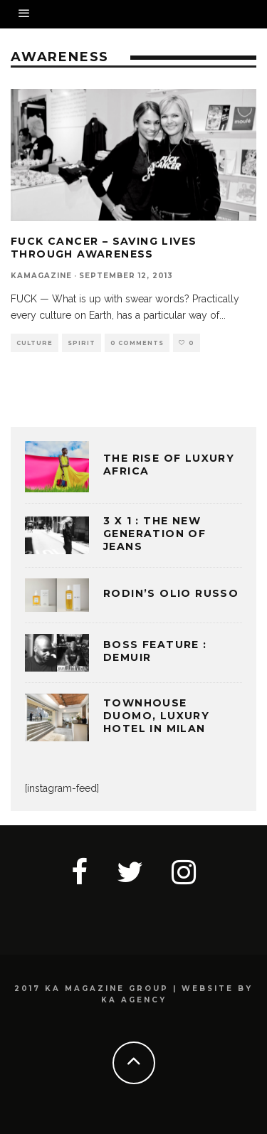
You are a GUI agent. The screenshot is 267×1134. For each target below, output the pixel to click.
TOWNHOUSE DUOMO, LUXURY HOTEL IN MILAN (156, 715)
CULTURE (34, 342)
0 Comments (137, 342)
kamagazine (41, 275)
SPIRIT (81, 342)
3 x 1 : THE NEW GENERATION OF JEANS (154, 533)
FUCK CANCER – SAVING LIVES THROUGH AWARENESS (104, 247)
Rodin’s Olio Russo (171, 593)
